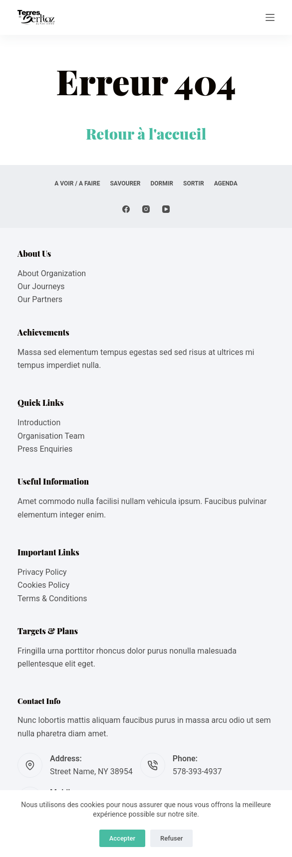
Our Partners (39, 299)
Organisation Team (50, 436)
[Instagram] (146, 209)
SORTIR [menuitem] (193, 183)
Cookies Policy (43, 585)
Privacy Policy (42, 572)
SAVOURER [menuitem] (125, 183)
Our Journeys (40, 286)
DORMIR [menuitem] (162, 183)
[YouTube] (166, 209)
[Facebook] (126, 209)
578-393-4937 (197, 771)
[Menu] (270, 17)
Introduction (38, 422)
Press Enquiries (44, 449)
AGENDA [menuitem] (226, 183)
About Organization (51, 273)
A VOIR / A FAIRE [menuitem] (77, 183)
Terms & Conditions (52, 598)
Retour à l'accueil (146, 134)
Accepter (122, 838)
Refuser (171, 838)
